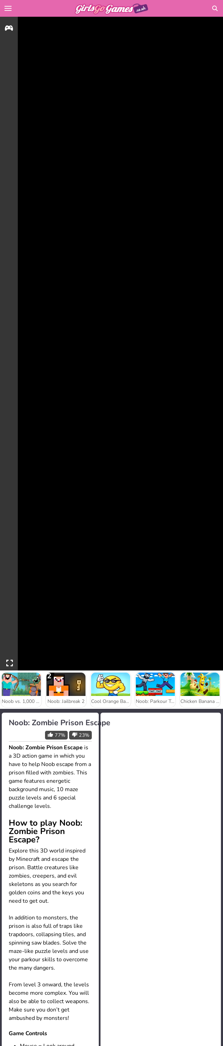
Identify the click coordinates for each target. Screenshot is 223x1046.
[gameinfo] (9, 29)
